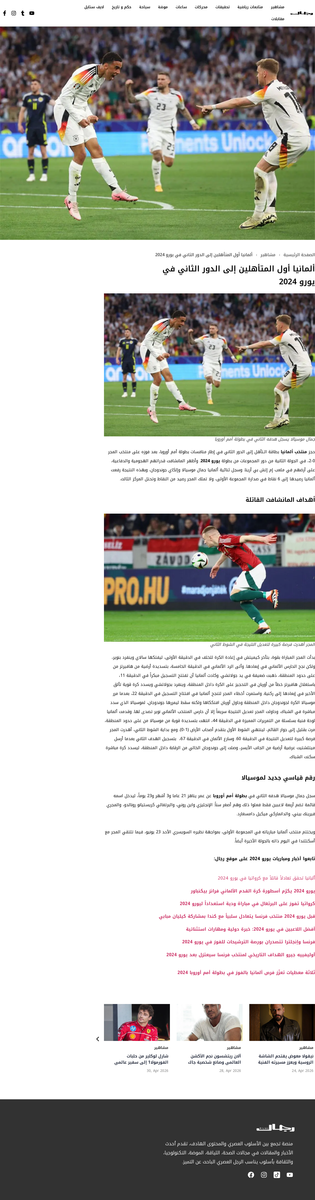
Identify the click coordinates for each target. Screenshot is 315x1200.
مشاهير (277, 7)
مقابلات (277, 18)
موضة (163, 7)
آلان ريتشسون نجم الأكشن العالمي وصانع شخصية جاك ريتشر (214, 1059)
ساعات (181, 7)
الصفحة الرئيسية (299, 255)
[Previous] (97, 1040)
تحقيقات (222, 7)
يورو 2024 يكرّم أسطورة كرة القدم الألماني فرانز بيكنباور (253, 891)
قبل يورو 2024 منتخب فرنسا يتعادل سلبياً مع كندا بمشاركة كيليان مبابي (237, 916)
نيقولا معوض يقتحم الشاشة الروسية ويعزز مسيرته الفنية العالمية (285, 1059)
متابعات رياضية (250, 7)
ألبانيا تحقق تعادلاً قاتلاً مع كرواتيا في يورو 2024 (266, 878)
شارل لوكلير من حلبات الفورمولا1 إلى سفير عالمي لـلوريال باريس (141, 1059)
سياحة (144, 7)
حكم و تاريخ (121, 7)
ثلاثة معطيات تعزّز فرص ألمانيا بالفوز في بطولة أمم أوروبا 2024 (246, 972)
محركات (201, 7)
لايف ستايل (94, 7)
